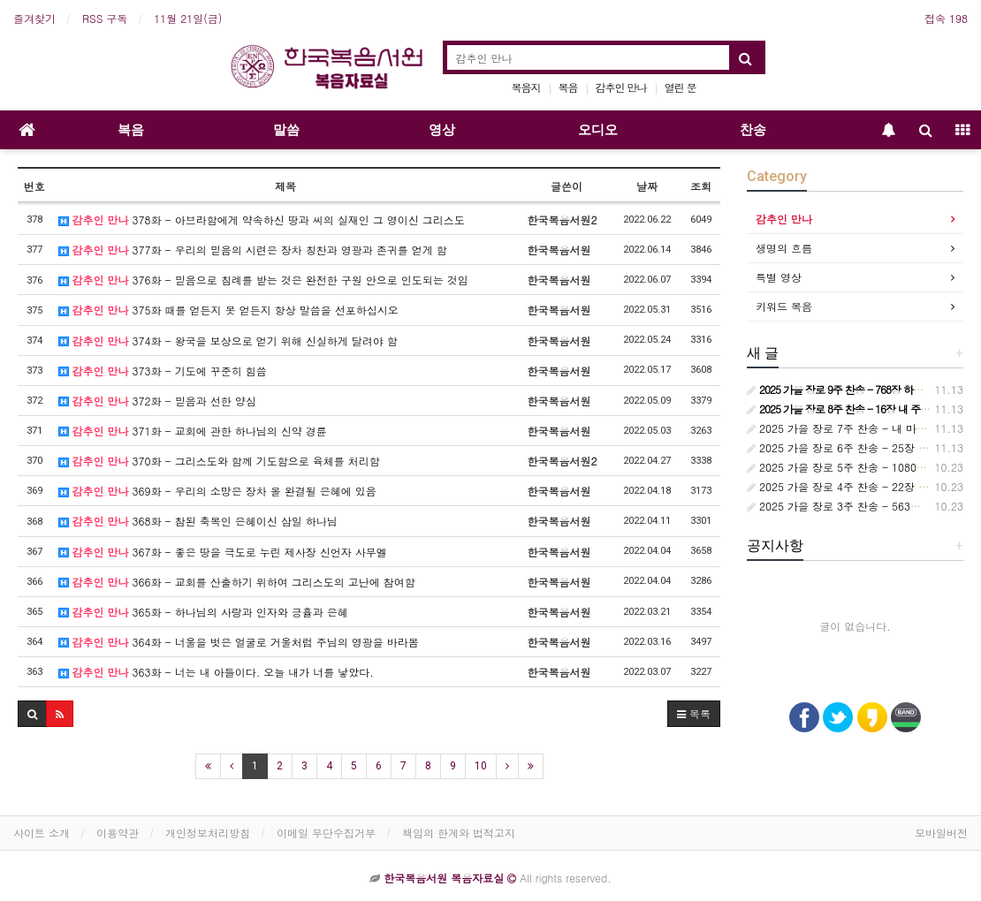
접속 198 (946, 18)
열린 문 (680, 87)
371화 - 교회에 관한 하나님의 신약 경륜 (192, 430)
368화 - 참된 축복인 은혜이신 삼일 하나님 (198, 520)
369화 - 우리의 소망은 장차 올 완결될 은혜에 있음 (217, 490)
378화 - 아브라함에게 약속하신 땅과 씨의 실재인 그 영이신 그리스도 (261, 219)
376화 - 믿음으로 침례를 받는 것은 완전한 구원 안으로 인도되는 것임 (263, 279)
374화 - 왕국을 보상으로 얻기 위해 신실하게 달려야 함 (228, 340)
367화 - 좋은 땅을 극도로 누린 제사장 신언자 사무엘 (222, 551)
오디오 (598, 130)
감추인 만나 (621, 87)
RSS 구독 (104, 18)
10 (481, 766)
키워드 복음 (784, 306)
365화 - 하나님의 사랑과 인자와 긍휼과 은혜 (203, 611)
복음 (568, 87)
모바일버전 (941, 832)
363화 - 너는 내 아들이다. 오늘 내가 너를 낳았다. (216, 671)
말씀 (286, 130)
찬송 (753, 130)
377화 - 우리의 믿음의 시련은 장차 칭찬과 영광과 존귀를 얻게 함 (252, 249)
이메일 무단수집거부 (326, 832)
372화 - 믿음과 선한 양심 (157, 400)
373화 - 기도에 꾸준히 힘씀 (162, 370)
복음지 (526, 87)
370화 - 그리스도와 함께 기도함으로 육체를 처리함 (219, 460)
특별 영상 (779, 276)
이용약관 (117, 832)
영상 (442, 130)
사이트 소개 (41, 832)
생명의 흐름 (784, 247)
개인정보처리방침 (207, 832)
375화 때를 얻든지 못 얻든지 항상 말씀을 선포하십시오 (228, 309)
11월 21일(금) (188, 18)
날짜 (647, 185)
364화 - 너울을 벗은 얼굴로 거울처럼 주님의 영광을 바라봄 (238, 641)
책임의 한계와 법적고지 (458, 832)
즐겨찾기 (34, 18)
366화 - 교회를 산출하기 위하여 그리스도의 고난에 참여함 (236, 581)
